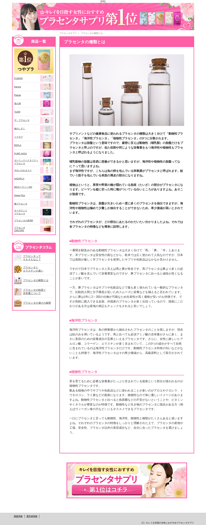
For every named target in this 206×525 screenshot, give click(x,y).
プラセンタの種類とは (92, 33)
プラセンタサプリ (68, 33)
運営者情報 (31, 516)
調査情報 (18, 516)
